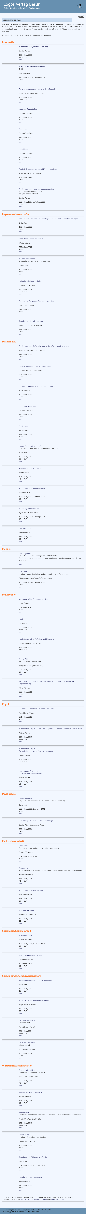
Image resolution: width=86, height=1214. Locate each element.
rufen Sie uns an (57, 1199)
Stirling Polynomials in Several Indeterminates (37, 386)
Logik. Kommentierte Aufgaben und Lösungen (36, 639)
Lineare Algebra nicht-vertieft (30, 446)
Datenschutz (46, 1212)
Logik (21, 619)
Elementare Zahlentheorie (29, 406)
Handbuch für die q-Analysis (30, 468)
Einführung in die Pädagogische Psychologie (36, 821)
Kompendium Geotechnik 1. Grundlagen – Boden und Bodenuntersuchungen (48, 219)
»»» (20, 59)
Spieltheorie (23, 426)
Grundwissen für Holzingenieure (31, 321)
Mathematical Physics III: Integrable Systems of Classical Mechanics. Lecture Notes (50, 729)
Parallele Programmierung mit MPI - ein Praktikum (38, 169)
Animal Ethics (24, 659)
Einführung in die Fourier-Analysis (32, 488)
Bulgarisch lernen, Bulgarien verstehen (34, 1000)
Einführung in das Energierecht (31, 890)
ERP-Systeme (24, 1112)
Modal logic (23, 149)
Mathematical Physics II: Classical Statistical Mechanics (30, 772)
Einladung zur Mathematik (29, 508)
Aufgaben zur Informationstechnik (32, 67)
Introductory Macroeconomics (30, 1177)
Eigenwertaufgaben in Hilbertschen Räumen (36, 366)
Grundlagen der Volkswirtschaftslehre (33, 1157)
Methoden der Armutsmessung (30, 955)
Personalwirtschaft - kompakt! (30, 1092)
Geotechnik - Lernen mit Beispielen (32, 239)
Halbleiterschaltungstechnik (30, 281)
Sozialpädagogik (25, 935)
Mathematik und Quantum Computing (33, 47)
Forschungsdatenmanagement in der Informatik (37, 89)
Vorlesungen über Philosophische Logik (34, 599)
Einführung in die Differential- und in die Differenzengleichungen (44, 346)
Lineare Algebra (25, 528)
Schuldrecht (23, 846)
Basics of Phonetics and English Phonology (35, 980)
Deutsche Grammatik (27, 1020)
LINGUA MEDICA (25, 572)
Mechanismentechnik (27, 259)
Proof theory (23, 129)
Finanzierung (24, 1135)
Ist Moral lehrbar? (26, 798)
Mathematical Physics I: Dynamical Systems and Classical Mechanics (36, 750)
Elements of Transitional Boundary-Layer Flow (36, 301)
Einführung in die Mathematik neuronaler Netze (37, 189)
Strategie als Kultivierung (29, 1070)
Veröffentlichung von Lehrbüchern (34, 1199)
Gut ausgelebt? (25, 553)
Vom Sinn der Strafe (26, 910)
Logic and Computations (28, 109)
